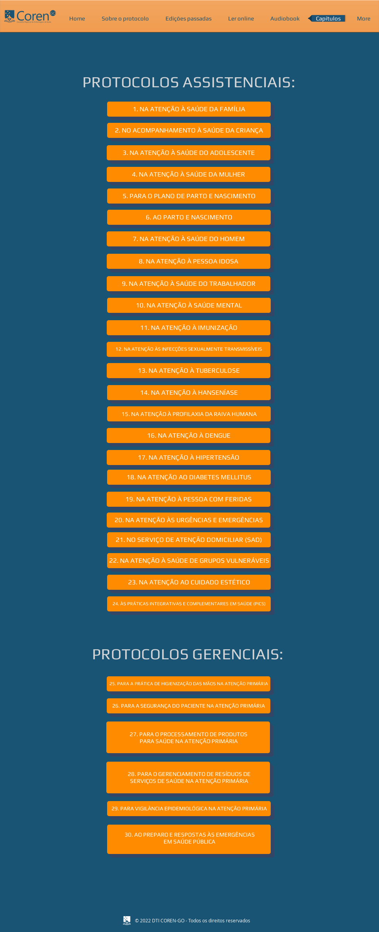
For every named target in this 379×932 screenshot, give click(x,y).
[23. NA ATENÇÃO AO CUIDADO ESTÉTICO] (189, 582)
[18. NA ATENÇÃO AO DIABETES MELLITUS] (189, 477)
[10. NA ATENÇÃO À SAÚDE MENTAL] (189, 305)
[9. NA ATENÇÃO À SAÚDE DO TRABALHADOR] (188, 283)
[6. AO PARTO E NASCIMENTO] (189, 217)
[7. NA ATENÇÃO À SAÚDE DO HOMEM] (188, 238)
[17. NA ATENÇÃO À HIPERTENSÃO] (188, 457)
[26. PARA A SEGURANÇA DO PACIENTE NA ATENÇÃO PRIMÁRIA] (188, 705)
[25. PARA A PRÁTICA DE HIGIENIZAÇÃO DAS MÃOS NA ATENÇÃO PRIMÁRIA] (188, 683)
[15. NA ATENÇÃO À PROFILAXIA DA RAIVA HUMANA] (189, 413)
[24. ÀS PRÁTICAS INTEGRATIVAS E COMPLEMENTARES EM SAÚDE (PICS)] (189, 603)
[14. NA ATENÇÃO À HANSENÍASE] (189, 392)
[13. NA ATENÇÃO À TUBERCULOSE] (188, 370)
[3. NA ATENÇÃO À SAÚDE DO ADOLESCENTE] (188, 152)
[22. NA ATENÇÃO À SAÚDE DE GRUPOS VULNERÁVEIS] (189, 560)
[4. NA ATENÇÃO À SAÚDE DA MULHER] (188, 174)
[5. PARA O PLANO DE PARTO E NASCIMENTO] (189, 196)
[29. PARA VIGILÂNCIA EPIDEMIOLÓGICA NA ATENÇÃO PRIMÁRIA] (189, 808)
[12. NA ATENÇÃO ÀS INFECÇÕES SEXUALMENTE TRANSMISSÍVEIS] (188, 349)
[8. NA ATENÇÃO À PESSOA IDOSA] (188, 261)
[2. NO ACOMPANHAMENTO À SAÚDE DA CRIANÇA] (189, 130)
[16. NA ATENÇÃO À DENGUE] (188, 435)
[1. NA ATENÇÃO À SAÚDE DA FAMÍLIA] (189, 109)
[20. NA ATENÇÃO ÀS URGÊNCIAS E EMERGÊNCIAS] (188, 520)
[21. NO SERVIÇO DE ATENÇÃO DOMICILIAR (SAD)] (189, 539)
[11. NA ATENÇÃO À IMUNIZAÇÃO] (188, 327)
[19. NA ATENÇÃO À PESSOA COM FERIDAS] (188, 499)
